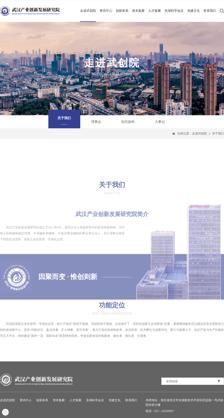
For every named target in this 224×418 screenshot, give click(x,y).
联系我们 (209, 11)
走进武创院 (88, 11)
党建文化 (193, 11)
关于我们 (218, 133)
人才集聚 (154, 11)
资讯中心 (105, 11)
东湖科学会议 (173, 11)
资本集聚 (138, 11)
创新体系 (122, 11)
